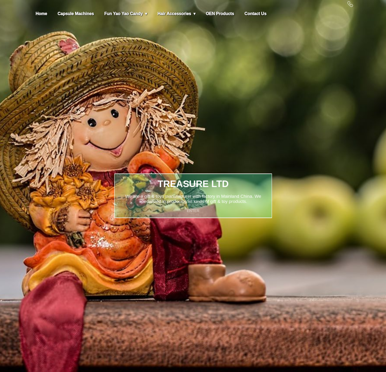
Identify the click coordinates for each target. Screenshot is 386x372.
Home (41, 13)
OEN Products (220, 13)
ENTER (193, 208)
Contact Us (255, 13)
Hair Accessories (174, 13)
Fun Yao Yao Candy (124, 13)
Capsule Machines (76, 13)
